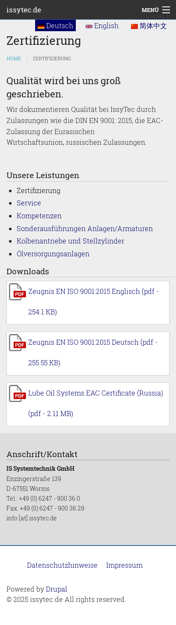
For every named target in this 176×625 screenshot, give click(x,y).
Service (29, 202)
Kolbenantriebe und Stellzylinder (70, 240)
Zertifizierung (52, 58)
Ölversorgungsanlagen (53, 253)
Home (14, 58)
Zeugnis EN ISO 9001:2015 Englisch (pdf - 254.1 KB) (93, 301)
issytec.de (23, 10)
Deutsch (55, 25)
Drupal (56, 588)
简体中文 (149, 25)
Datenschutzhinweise (62, 564)
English (102, 25)
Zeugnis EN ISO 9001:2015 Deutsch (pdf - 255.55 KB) (93, 352)
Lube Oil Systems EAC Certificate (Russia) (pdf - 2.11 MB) (95, 403)
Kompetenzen (39, 215)
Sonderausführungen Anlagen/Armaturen (85, 228)
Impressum (124, 564)
